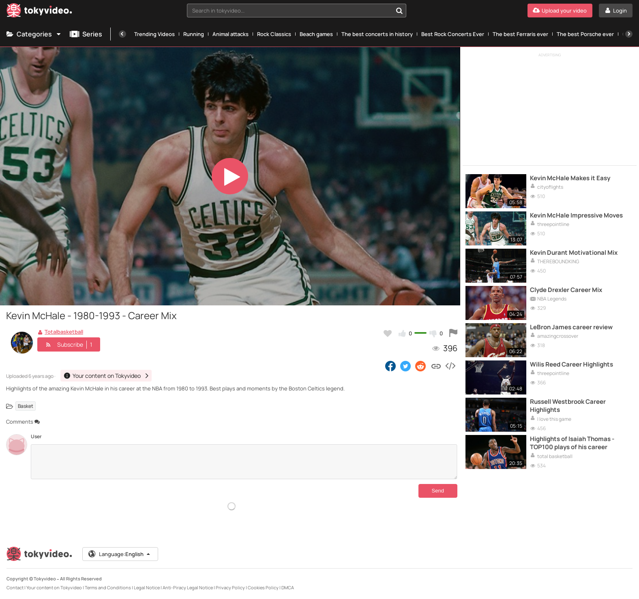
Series (86, 34)
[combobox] (296, 10)
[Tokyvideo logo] (39, 11)
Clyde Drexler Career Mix (566, 290)
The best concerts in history (377, 34)
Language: (119, 554)
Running (193, 34)
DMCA (287, 587)
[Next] (629, 34)
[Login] (616, 10)
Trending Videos (154, 34)
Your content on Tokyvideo (54, 587)
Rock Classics (274, 34)
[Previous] (122, 34)
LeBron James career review (571, 327)
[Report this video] (453, 333)
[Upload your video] (559, 10)
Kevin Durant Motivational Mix (574, 253)
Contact (15, 587)
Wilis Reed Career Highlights (571, 364)
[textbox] (289, 10)
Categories (34, 34)
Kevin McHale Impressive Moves (576, 215)
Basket (25, 406)
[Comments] (244, 461)
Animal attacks (230, 34)
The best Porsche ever (585, 34)
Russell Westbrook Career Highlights (568, 406)
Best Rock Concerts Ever (452, 34)
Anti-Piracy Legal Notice (188, 587)
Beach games (316, 34)
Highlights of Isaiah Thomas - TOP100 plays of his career (572, 443)
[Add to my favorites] (388, 333)
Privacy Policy (230, 587)
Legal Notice (147, 587)
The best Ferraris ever (520, 34)
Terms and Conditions (108, 587)
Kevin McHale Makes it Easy (570, 178)
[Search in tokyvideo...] (399, 10)
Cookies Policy (263, 587)
